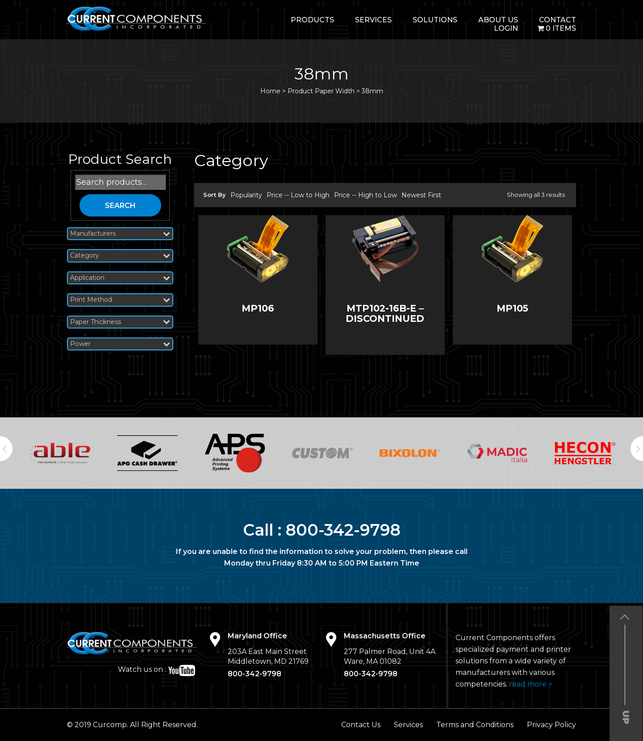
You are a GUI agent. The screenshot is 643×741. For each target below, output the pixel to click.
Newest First (421, 195)
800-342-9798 (343, 530)
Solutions (435, 20)
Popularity (246, 195)
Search (120, 205)
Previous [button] (6, 448)
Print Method (120, 299)
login (506, 28)
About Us (498, 20)
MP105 (512, 308)
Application (120, 278)
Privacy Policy (551, 724)
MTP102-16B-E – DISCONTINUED (385, 313)
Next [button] (636, 448)
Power (120, 344)
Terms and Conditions (475, 724)
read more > (530, 684)
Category (120, 255)
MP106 (258, 308)
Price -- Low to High (298, 195)
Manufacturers (120, 233)
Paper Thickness (120, 322)
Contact (557, 20)
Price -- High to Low (365, 195)
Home (270, 91)
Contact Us (360, 724)
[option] (60, 453)
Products (312, 20)
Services (373, 20)
